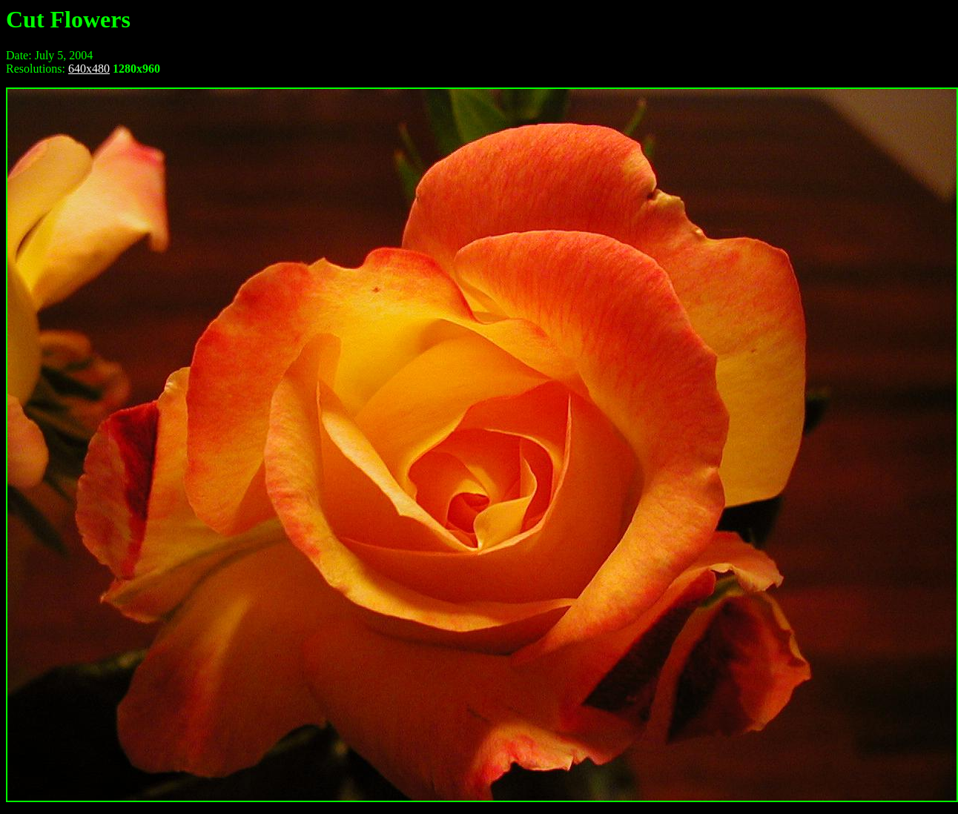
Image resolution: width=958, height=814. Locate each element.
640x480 (89, 68)
